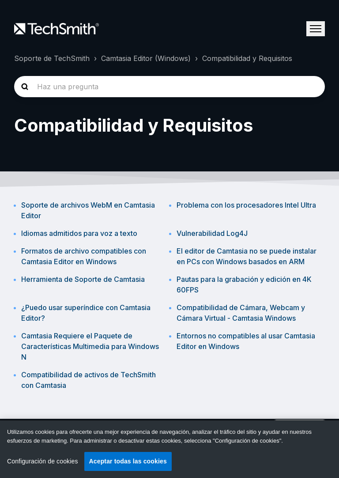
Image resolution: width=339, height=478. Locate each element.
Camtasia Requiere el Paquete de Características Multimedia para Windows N (90, 346)
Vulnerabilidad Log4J (212, 233)
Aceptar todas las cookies (128, 461)
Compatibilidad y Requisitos (247, 58)
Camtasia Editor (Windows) (146, 58)
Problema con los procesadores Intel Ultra (246, 205)
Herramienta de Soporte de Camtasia (83, 279)
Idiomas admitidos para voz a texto (79, 233)
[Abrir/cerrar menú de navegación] (315, 28)
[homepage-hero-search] (169, 86)
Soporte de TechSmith (52, 58)
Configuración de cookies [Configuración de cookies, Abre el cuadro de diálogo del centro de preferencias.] (42, 461)
